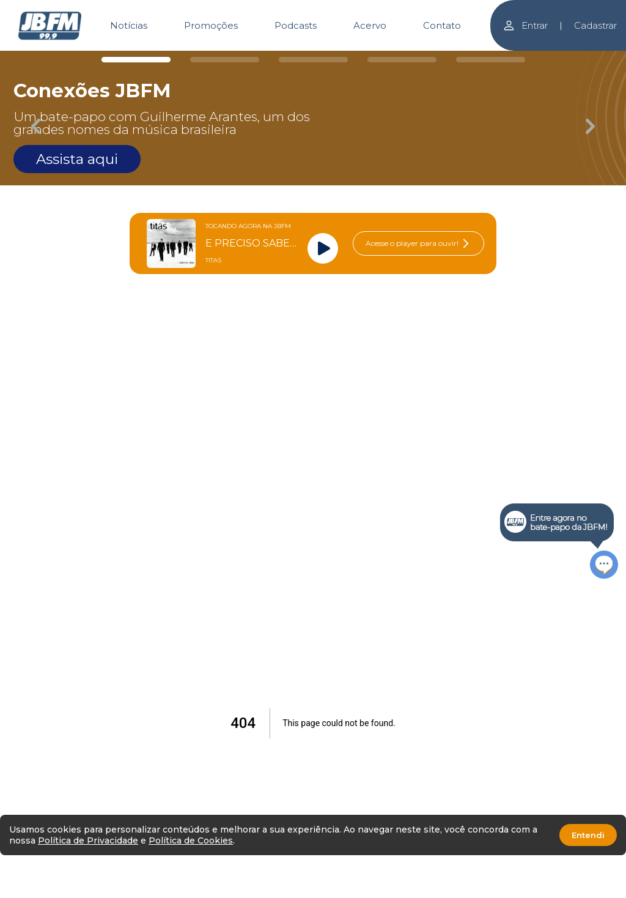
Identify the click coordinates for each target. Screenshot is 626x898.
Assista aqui (77, 159)
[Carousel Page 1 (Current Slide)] (136, 59)
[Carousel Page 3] (313, 59)
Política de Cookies (191, 840)
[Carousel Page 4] (401, 59)
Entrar (525, 25)
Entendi (588, 835)
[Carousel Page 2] (224, 59)
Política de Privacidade (88, 840)
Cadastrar (595, 25)
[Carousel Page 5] (490, 59)
